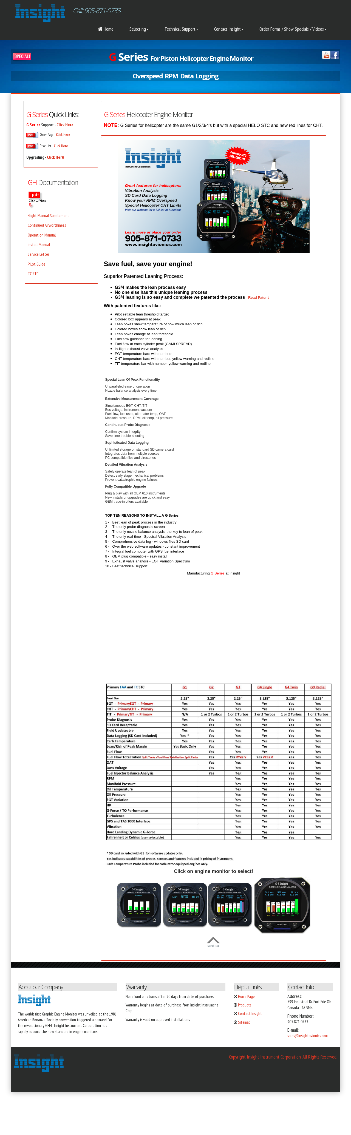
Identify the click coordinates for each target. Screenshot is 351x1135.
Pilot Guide (36, 264)
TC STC (33, 273)
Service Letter (38, 254)
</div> (41, 1112)
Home (106, 29)
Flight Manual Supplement (48, 215)
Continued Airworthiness (47, 225)
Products (244, 1005)
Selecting (139, 29)
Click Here (61, 146)
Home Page (246, 996)
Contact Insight (229, 29)
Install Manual (39, 244)
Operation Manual (42, 235)
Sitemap (244, 1022)
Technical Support (181, 29)
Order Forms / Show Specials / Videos (293, 29)
